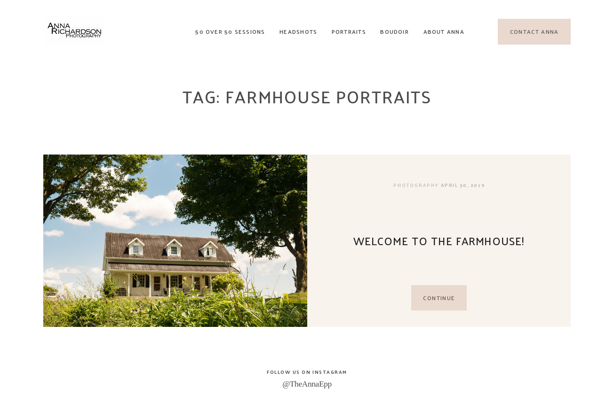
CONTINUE (439, 298)
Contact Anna (534, 32)
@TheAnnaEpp (307, 384)
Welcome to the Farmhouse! (439, 240)
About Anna (443, 31)
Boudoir (394, 31)
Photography (416, 185)
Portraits (349, 31)
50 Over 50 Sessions (230, 31)
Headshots (298, 31)
